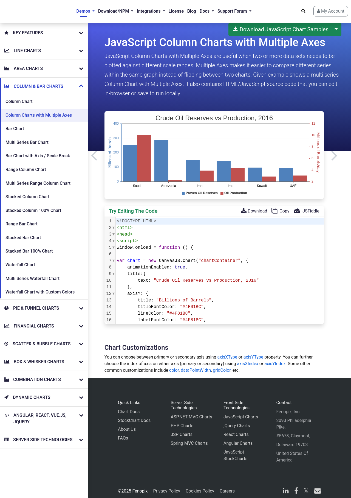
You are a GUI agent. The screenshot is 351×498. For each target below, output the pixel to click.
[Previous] (94, 152)
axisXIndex (247, 360)
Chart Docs (129, 408)
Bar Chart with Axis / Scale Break (37, 151)
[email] (316, 488)
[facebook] (296, 488)
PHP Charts (182, 422)
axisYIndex (274, 360)
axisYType (254, 354)
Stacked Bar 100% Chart (29, 246)
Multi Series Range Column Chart (37, 178)
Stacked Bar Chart (23, 233)
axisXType (227, 354)
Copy (280, 208)
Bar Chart (14, 124)
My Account (324, 9)
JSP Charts (182, 431)
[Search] (296, 9)
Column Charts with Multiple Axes (38, 110)
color (174, 367)
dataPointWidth (196, 367)
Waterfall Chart (20, 260)
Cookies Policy (200, 488)
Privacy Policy (166, 488)
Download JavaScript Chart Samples (281, 26)
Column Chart (19, 97)
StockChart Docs (134, 417)
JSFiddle (306, 208)
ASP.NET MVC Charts (191, 413)
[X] (306, 488)
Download (254, 208)
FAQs (123, 435)
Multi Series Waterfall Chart (32, 274)
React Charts (236, 431)
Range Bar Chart (21, 219)
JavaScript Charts (240, 413)
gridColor (221, 367)
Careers (227, 488)
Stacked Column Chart (27, 192)
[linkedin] (286, 488)
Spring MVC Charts (189, 440)
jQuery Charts (236, 422)
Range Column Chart (25, 165)
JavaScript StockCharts (235, 452)
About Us (127, 426)
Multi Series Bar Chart (27, 138)
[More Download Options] (336, 26)
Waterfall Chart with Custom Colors (40, 287)
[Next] (334, 152)
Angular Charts (238, 440)
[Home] (26, 10)
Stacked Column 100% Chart (33, 206)
